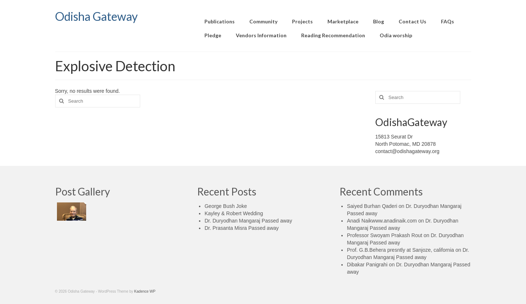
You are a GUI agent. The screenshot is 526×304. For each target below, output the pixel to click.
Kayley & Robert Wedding (233, 213)
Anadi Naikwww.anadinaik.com (381, 221)
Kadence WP (145, 291)
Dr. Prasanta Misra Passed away (241, 228)
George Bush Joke (225, 206)
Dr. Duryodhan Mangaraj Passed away (248, 221)
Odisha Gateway (96, 16)
